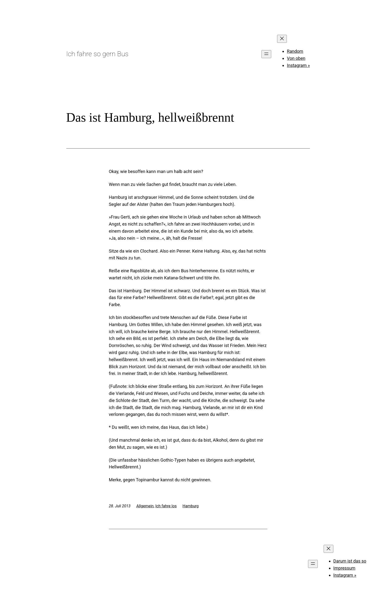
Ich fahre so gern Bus (97, 54)
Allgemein (145, 506)
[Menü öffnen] (266, 54)
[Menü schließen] (282, 39)
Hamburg (191, 506)
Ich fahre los (166, 506)
